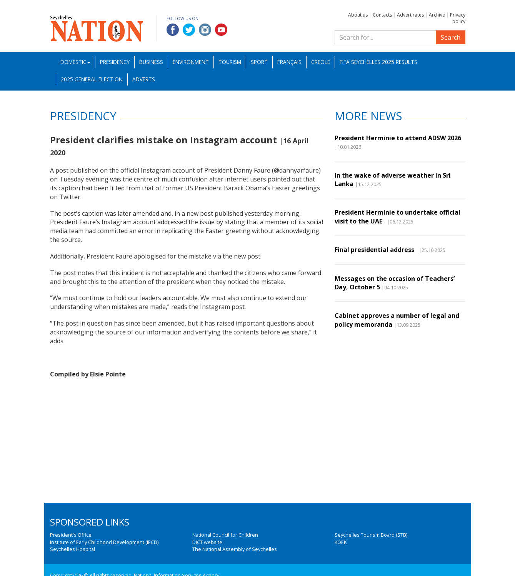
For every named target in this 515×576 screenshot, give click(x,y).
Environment (191, 61)
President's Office (71, 534)
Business (151, 61)
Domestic (75, 61)
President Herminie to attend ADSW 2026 (398, 138)
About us (358, 15)
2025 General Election (92, 79)
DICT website (207, 542)
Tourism (229, 61)
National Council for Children (225, 534)
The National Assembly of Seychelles (234, 549)
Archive (437, 15)
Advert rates (410, 15)
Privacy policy (457, 18)
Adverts (143, 79)
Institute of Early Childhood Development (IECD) (104, 542)
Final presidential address (376, 249)
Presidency (115, 61)
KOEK (341, 542)
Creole (320, 61)
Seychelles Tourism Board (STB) (371, 534)
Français (289, 61)
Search (450, 37)
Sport (259, 61)
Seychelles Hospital (72, 549)
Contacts (382, 15)
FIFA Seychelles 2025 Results (378, 61)
